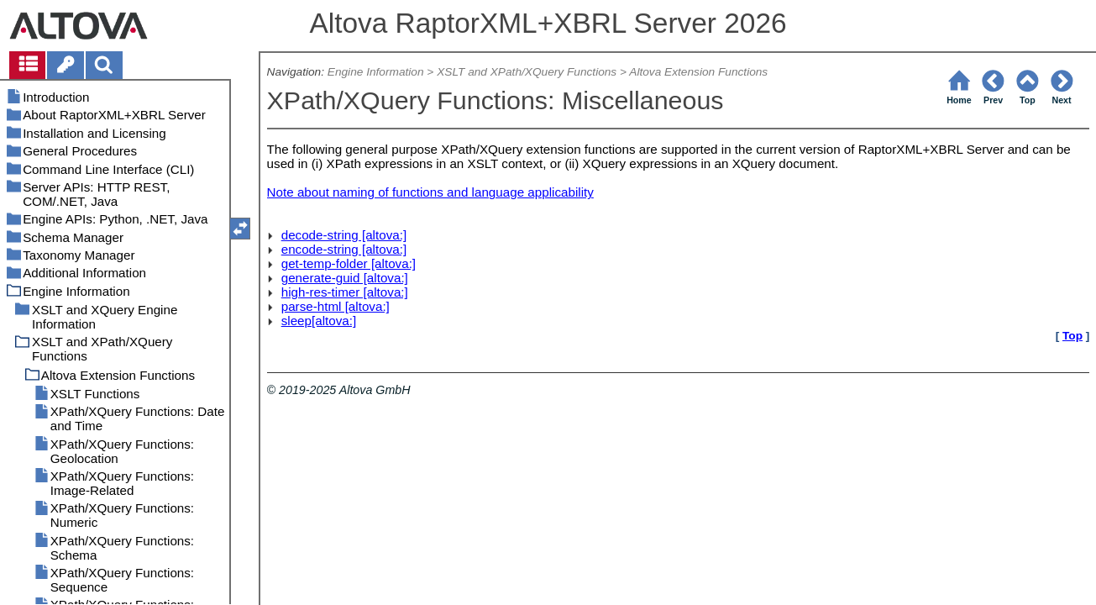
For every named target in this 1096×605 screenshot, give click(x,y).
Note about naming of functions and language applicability (430, 192)
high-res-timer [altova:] (344, 292)
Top (1072, 335)
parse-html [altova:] (335, 306)
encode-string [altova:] (343, 249)
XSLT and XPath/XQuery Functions (526, 72)
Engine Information (376, 72)
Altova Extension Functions (698, 72)
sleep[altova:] (319, 320)
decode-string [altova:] (343, 235)
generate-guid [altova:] (344, 278)
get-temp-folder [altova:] (348, 263)
